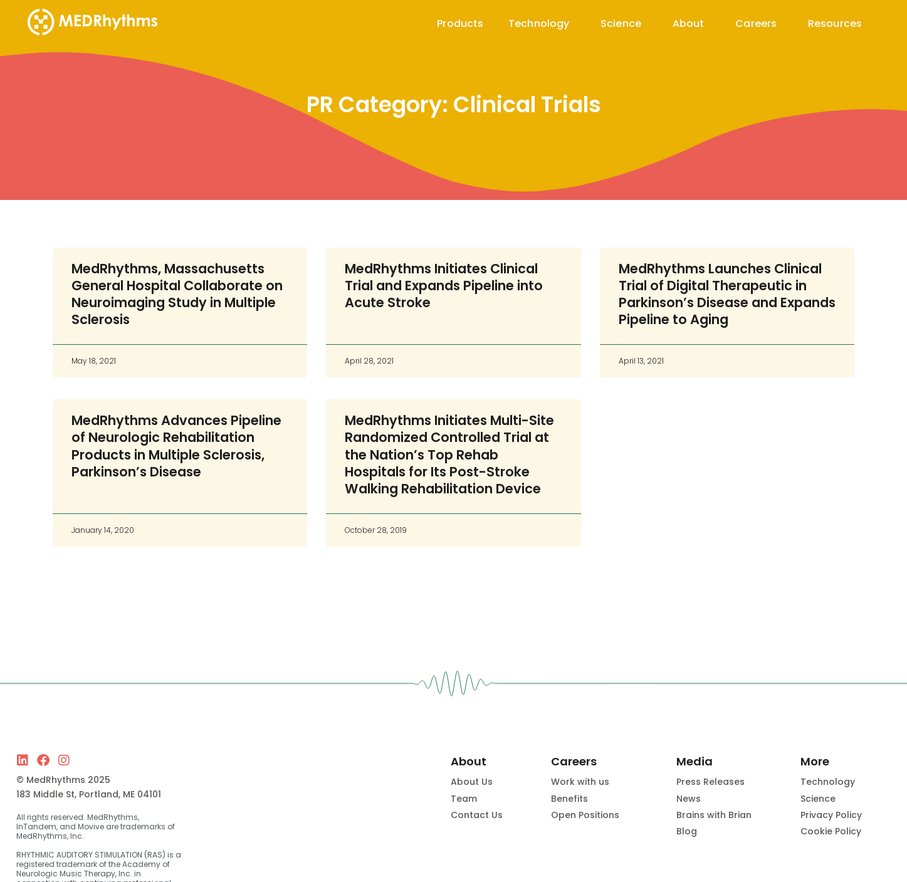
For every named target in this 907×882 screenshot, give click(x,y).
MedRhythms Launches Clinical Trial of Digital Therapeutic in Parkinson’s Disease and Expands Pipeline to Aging (727, 294)
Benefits (569, 798)
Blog (686, 831)
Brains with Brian (714, 815)
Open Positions (585, 815)
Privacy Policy (831, 815)
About (692, 23)
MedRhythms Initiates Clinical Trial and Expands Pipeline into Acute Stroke (444, 286)
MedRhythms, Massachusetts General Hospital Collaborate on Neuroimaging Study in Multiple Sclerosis (177, 294)
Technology (541, 23)
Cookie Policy (830, 831)
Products (460, 23)
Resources (838, 23)
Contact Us (477, 815)
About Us (472, 781)
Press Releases (710, 781)
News (688, 798)
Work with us (580, 781)
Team (464, 798)
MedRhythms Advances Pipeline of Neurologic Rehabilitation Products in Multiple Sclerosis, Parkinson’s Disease (176, 446)
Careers (759, 23)
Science (623, 23)
